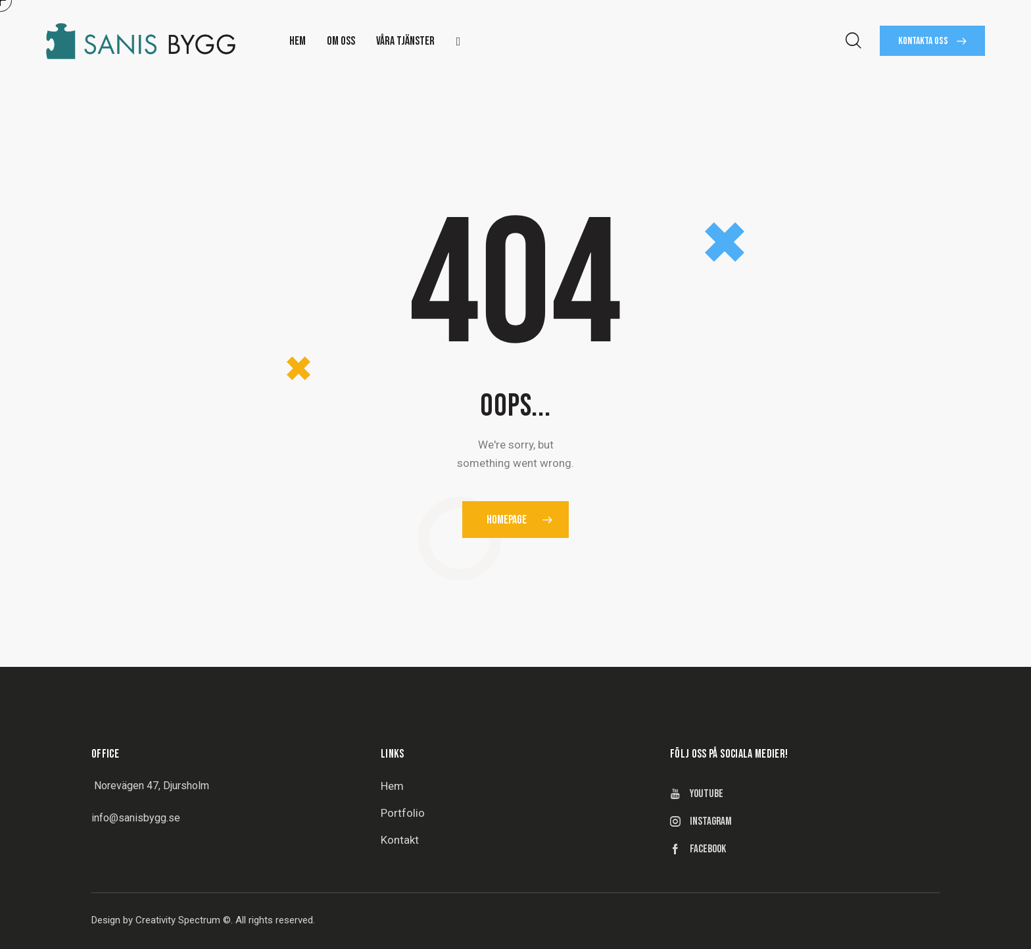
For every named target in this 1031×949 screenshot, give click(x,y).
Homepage (507, 520)
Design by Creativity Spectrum (155, 920)
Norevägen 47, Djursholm (151, 785)
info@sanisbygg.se (135, 818)
